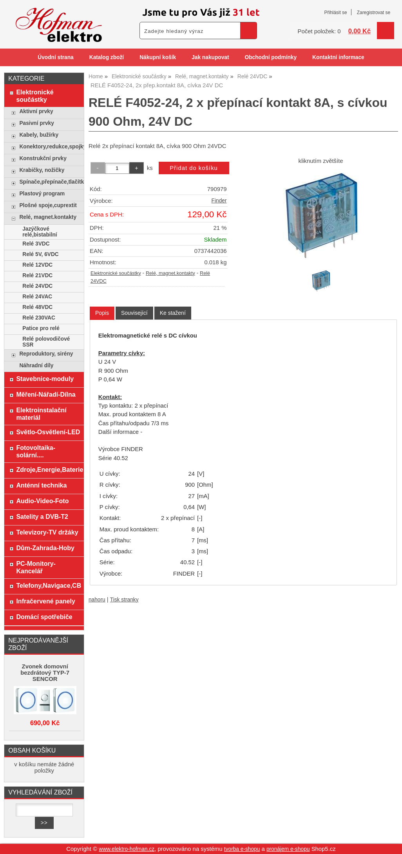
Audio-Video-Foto (42, 500)
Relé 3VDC (35, 244)
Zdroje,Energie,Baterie (48, 469)
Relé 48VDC (37, 307)
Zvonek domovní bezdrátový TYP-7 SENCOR (44, 672)
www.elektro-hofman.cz (126, 849)
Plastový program (42, 194)
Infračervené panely (45, 601)
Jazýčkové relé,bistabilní (39, 232)
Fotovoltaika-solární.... (35, 451)
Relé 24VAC (37, 297)
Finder (219, 201)
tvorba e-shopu (242, 849)
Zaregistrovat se (373, 12)
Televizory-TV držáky (47, 532)
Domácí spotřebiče (44, 616)
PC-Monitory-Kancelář (36, 567)
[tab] (102, 313)
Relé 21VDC (37, 275)
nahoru (97, 600)
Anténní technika (41, 485)
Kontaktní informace (338, 57)
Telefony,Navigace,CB (48, 585)
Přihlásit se (335, 12)
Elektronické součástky (116, 273)
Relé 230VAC (38, 318)
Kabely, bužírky (38, 135)
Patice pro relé (41, 328)
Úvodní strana (55, 57)
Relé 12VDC (37, 265)
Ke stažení (173, 313)
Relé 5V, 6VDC (40, 254)
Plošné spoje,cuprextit (47, 205)
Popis (102, 313)
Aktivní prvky (36, 111)
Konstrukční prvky (42, 158)
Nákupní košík (157, 57)
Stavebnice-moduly (45, 378)
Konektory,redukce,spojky (49, 147)
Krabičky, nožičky (41, 170)
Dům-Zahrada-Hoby (45, 547)
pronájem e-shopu (288, 849)
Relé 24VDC (37, 286)
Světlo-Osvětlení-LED (48, 431)
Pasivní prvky (36, 123)
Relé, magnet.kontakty (170, 273)
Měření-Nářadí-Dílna (45, 394)
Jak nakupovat (210, 57)
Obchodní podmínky (270, 57)
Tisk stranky (124, 600)
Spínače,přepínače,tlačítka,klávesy (49, 182)
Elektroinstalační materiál (41, 413)
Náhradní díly (36, 365)
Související (134, 313)
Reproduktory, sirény (46, 354)
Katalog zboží (106, 57)
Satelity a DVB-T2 (42, 516)
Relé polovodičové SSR (46, 342)
